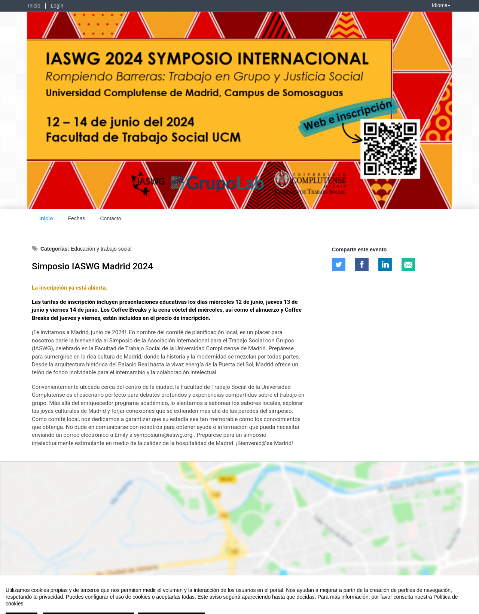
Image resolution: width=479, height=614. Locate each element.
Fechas (76, 218)
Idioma (441, 5)
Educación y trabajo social (101, 249)
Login (57, 6)
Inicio (34, 6)
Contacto (110, 218)
